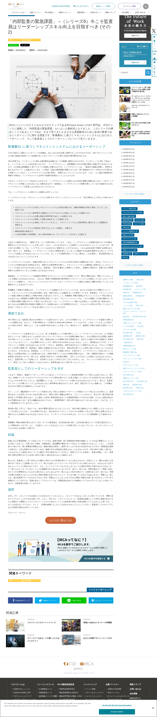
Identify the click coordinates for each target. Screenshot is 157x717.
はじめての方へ (82, 6)
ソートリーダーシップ (100, 590)
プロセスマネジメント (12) (132, 391)
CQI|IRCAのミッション (22, 689)
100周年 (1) (127, 254)
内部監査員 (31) (128, 320)
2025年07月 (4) (128, 180)
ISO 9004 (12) (128, 388)
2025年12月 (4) (128, 163)
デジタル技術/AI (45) (130, 302)
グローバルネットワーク (94, 693)
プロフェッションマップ (22, 696)
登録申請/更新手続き (67, 689)
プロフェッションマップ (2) (132, 246)
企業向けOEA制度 (114, 689)
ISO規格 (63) (140, 296)
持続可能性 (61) (128, 299)
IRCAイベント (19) (129, 349)
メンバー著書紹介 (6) (130, 231)
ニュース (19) (139, 224)
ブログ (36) (140, 220)
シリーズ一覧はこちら (60, 520)
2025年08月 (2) (128, 176)
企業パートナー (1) (129, 250)
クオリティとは (18, 684)
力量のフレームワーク (15, 40)
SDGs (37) (139, 305)
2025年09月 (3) (128, 173)
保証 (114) (140, 280)
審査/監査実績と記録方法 (68, 693)
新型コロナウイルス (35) (131, 309)
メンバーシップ (90, 684)
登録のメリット (65, 12)
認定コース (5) (128, 235)
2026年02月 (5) (128, 156)
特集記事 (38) (127, 220)
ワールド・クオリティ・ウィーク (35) (134, 312)
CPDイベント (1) (140, 254)
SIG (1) (125, 257)
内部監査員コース (45, 693)
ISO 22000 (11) (128, 394)
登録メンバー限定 (103, 6)
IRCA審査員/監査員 (65, 684)
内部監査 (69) (137, 292)
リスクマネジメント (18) (131, 355)
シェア (22, 601)
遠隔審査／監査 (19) (130, 352)
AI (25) (138, 333)
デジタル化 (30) (128, 326)
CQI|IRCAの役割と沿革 (22, 693)
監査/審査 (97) (128, 286)
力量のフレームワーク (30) (132, 323)
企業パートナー (112, 684)
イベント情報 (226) (129, 209)
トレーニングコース (45, 684)
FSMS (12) (139, 388)
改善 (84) (139, 286)
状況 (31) (126, 316)
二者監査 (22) (127, 342)
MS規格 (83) (127, 289)
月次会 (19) (127, 224)
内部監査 (26, 40)
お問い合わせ (140, 12)
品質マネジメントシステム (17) (134, 368)
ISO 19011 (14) (142, 381)
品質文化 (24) (140, 336)
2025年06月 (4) (128, 183)
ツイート (50, 601)
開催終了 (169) (128, 280)
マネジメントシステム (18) (132, 359)
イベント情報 (90, 689)
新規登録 (154, 55)
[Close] (153, 708)
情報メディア (110, 12)
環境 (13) (126, 385)
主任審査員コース (45, 689)
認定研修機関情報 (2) (130, 243)
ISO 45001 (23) (128, 339)
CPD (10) (126, 227)
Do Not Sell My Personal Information (117, 705)
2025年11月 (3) (128, 166)
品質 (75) (126, 292)
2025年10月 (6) (128, 170)
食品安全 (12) (137, 385)
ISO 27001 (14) (128, 381)
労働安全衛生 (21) (129, 346)
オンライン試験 (129, 6)
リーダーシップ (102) (130, 283)
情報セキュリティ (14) (130, 378)
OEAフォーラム (113, 693)
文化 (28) (140, 326)
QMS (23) (140, 339)
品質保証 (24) (127, 336)
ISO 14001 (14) (128, 375)
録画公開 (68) (127, 296)
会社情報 (133, 693)
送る (76, 601)
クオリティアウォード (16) (132, 371)
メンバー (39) (127, 305)
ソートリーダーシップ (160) (132, 212)
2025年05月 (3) (128, 187)
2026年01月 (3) (128, 159)
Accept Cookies (117, 712)
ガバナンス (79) (140, 289)
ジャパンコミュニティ (93, 696)
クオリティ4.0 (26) (129, 329)
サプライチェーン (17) (130, 365)
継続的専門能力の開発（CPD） (71, 696)
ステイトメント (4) (129, 239)
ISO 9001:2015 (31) (139, 316)
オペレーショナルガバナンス (118, 696)
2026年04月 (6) (128, 149)
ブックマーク (103, 601)
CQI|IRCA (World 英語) (61, 6)
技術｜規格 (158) (128, 216)
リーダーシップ (35, 40)
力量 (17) (126, 362)
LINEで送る (13, 45)
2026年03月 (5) (128, 152)
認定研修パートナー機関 (48, 696)
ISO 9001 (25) (128, 333)
